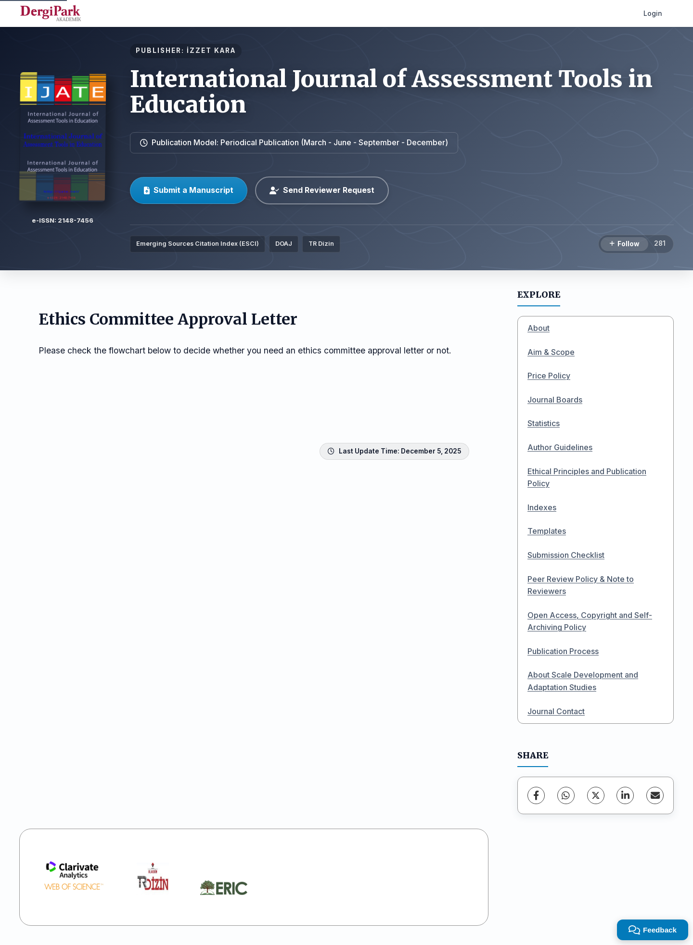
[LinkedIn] (625, 795)
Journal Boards (554, 399)
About (538, 328)
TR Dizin (321, 243)
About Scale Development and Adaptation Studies (582, 681)
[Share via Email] (655, 795)
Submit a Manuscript (188, 190)
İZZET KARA (211, 50)
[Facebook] (536, 795)
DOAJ (283, 243)
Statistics (543, 423)
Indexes (541, 507)
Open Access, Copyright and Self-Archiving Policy (589, 621)
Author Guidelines (559, 447)
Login (652, 13)
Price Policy (548, 375)
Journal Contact (556, 711)
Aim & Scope (551, 352)
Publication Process (563, 651)
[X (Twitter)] (595, 795)
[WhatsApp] (566, 795)
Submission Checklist (565, 555)
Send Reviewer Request (322, 190)
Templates (546, 531)
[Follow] (624, 244)
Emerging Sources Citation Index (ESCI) (197, 243)
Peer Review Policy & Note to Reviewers (580, 585)
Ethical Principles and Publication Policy (586, 477)
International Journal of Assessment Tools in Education (391, 91)
